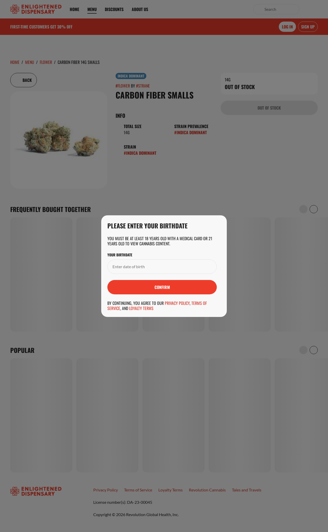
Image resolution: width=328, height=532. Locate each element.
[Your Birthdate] (156, 267)
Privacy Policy (177, 303)
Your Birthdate (119, 254)
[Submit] (162, 287)
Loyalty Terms (141, 308)
